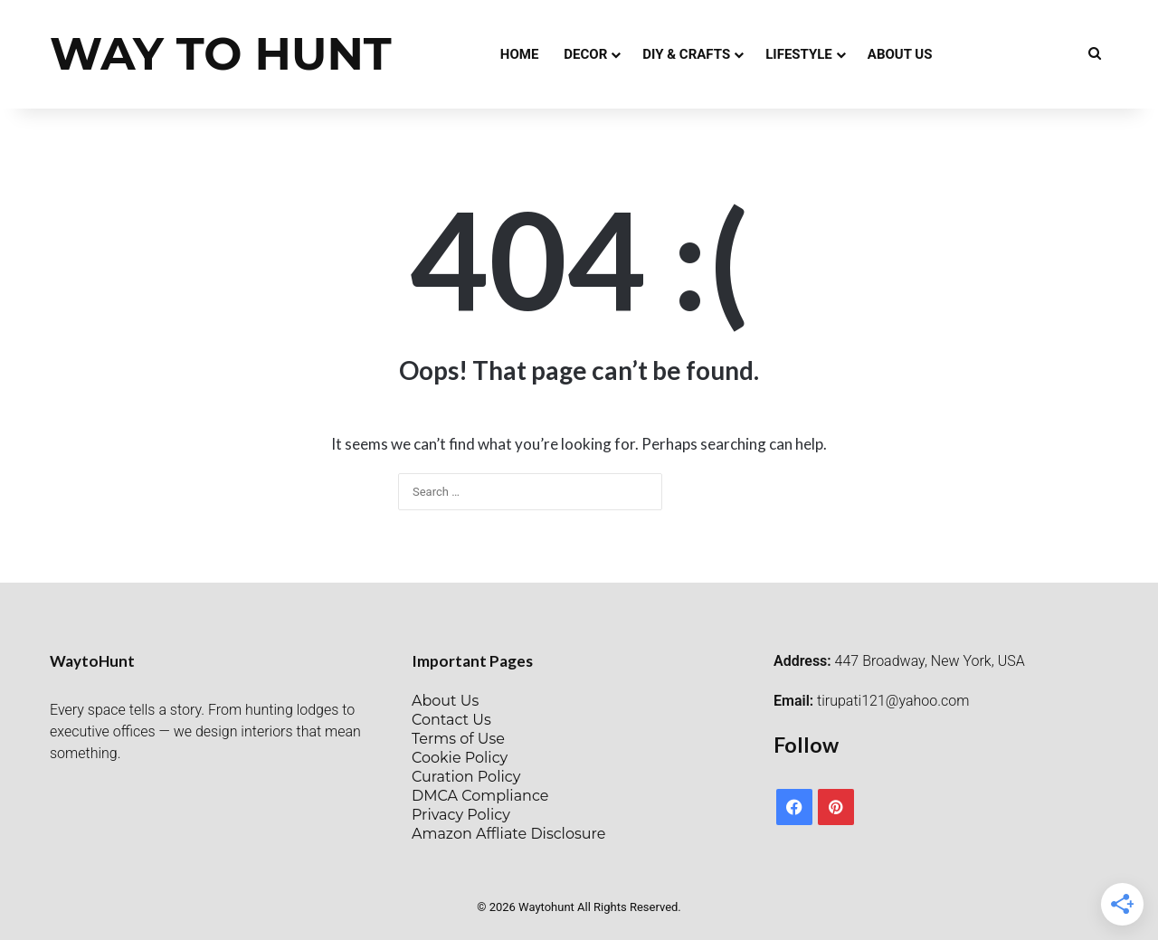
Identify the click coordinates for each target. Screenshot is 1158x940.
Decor (585, 54)
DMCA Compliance (480, 795)
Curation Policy (466, 776)
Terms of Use (458, 738)
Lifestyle (798, 54)
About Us (900, 54)
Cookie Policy (460, 757)
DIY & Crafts (686, 54)
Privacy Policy (461, 814)
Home (519, 54)
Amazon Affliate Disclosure (508, 833)
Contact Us (451, 719)
